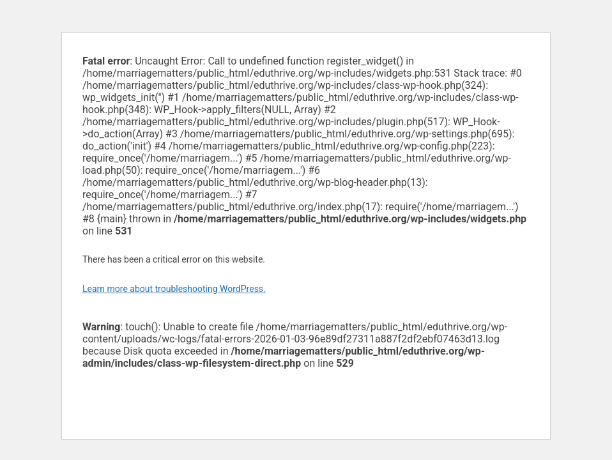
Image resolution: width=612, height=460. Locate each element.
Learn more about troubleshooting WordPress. (174, 289)
